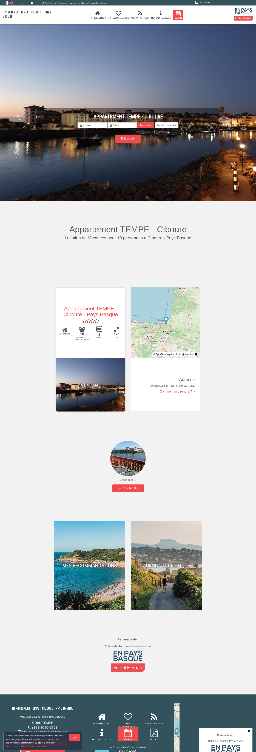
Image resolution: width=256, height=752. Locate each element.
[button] (166, 125)
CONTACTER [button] (128, 489)
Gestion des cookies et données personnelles (26, 746)
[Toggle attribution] (196, 354)
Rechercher (146, 125)
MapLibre (188, 354)
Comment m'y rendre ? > (177, 391)
